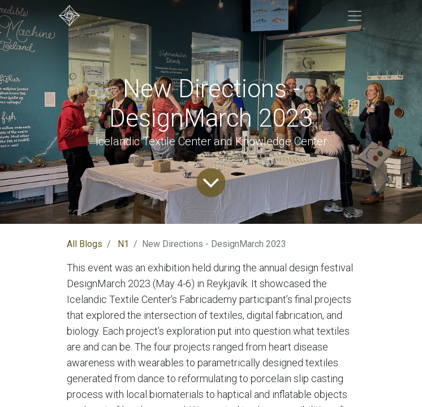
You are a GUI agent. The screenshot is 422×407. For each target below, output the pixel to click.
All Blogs (84, 244)
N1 (123, 244)
